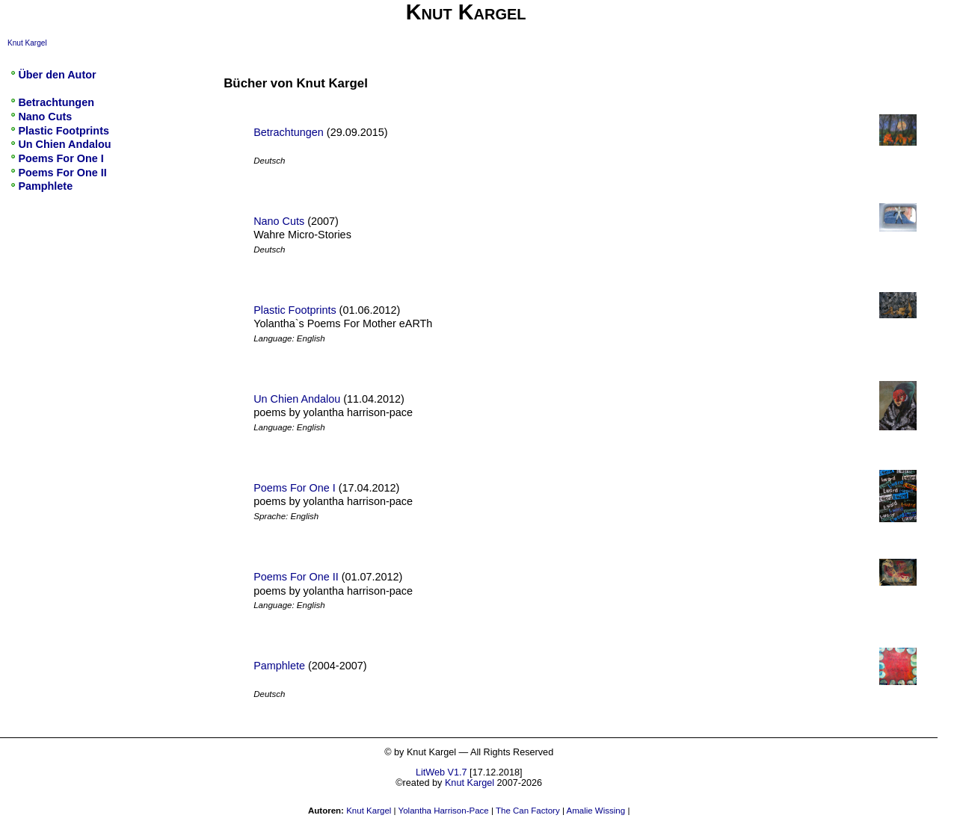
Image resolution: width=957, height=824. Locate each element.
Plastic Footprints (294, 310)
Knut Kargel (27, 43)
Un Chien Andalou (296, 399)
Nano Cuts (278, 221)
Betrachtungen (288, 132)
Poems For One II (296, 577)
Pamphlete (279, 666)
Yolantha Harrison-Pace (444, 810)
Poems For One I (294, 488)
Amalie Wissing (595, 810)
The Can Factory (528, 810)
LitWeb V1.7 (441, 772)
